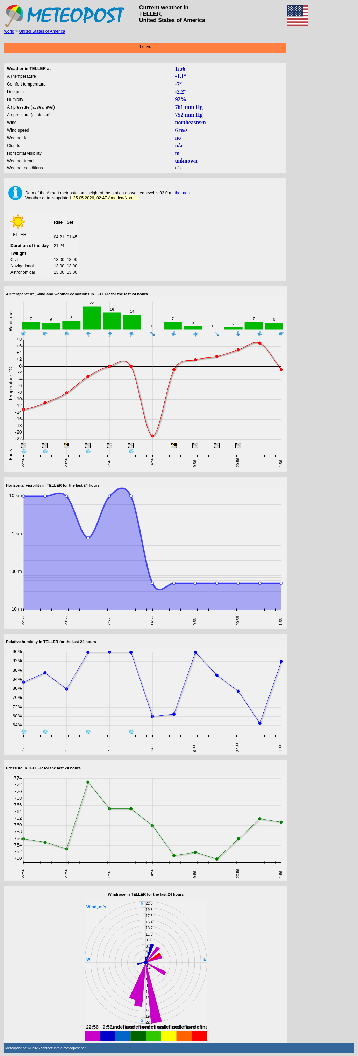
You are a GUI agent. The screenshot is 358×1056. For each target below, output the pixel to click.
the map (182, 193)
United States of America (42, 31)
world (9, 31)
